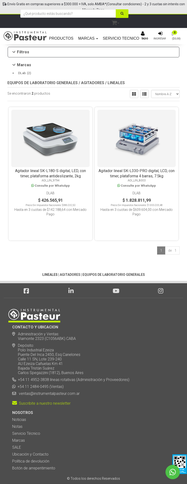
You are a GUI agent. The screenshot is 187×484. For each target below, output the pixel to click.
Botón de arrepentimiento (33, 453)
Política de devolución (30, 446)
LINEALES (116, 86)
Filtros (21, 52)
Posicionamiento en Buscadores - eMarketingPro (123, 472)
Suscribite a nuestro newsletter (41, 388)
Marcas (22, 65)
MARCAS (88, 38)
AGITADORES (92, 86)
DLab (24, 73)
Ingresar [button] (160, 38)
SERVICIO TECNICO (121, 38)
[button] (115, 22)
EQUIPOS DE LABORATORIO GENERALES (42, 86)
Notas (17, 411)
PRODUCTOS (61, 38)
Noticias (19, 404)
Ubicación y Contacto (30, 439)
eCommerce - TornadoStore (74, 472)
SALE (16, 432)
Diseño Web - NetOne (42, 472)
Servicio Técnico (26, 418)
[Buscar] (122, 13)
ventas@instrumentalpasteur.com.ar (48, 378)
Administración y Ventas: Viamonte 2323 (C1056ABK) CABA (44, 321)
